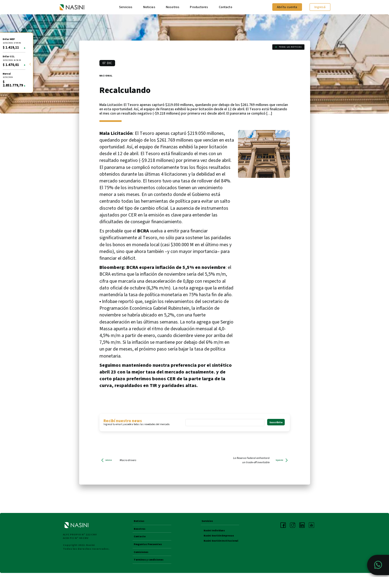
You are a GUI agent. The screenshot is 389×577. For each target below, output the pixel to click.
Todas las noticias (288, 48)
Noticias (149, 7)
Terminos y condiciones (150, 563)
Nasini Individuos (214, 532)
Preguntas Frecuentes (150, 547)
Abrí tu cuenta (286, 7)
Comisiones (142, 555)
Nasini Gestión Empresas (219, 537)
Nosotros (172, 7)
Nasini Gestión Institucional (221, 542)
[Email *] (224, 423)
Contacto (227, 7)
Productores (199, 7)
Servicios (126, 7)
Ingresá (319, 7)
